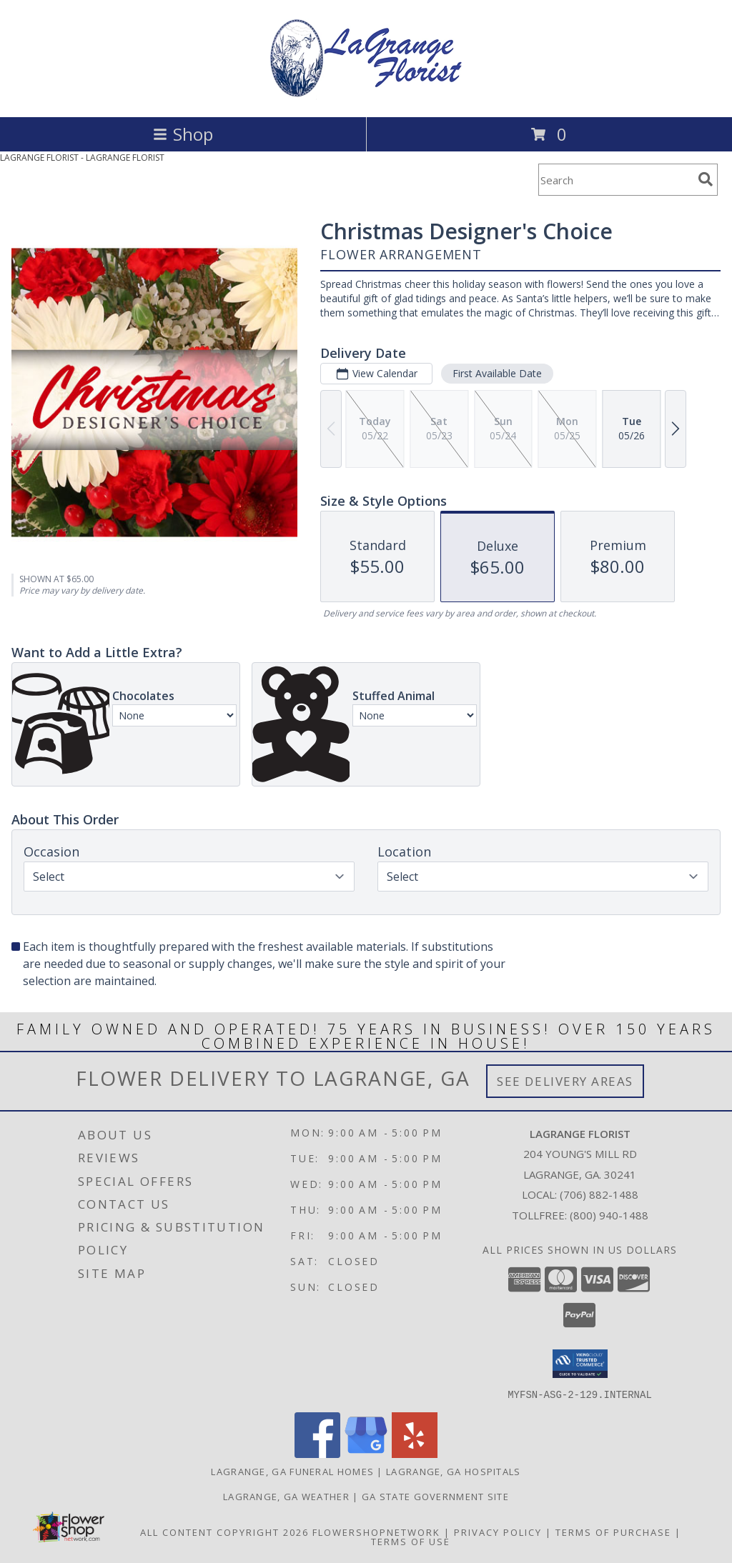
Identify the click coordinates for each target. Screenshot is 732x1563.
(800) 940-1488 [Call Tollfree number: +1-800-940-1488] (609, 1215)
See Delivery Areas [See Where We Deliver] (565, 1081)
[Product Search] (615, 179)
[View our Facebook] (317, 1453)
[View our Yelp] (414, 1453)
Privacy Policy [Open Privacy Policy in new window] (498, 1531)
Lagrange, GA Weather (286, 1495)
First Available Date (497, 373)
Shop (183, 134)
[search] (705, 179)
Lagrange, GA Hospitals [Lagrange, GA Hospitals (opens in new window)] (453, 1470)
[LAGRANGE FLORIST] (366, 96)
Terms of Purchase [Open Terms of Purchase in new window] (613, 1531)
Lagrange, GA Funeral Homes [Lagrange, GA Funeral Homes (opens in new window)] (292, 1470)
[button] (580, 1363)
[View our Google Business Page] (366, 1453)
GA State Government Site (435, 1495)
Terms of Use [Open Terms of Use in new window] (410, 1540)
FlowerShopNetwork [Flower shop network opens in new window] (376, 1531)
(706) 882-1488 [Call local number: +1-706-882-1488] (599, 1194)
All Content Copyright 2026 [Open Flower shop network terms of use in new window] (224, 1531)
